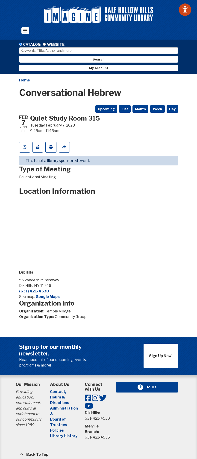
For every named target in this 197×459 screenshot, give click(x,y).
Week (157, 109)
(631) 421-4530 (34, 291)
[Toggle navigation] (25, 30)
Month (140, 109)
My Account (98, 68)
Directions (59, 403)
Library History (63, 436)
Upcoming (106, 109)
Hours (154, 387)
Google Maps (48, 296)
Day (172, 109)
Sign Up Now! (160, 356)
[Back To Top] (98, 455)
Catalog (32, 44)
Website (56, 44)
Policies (57, 430)
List (125, 109)
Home (24, 80)
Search (99, 59)
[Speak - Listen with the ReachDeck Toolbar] (185, 9)
